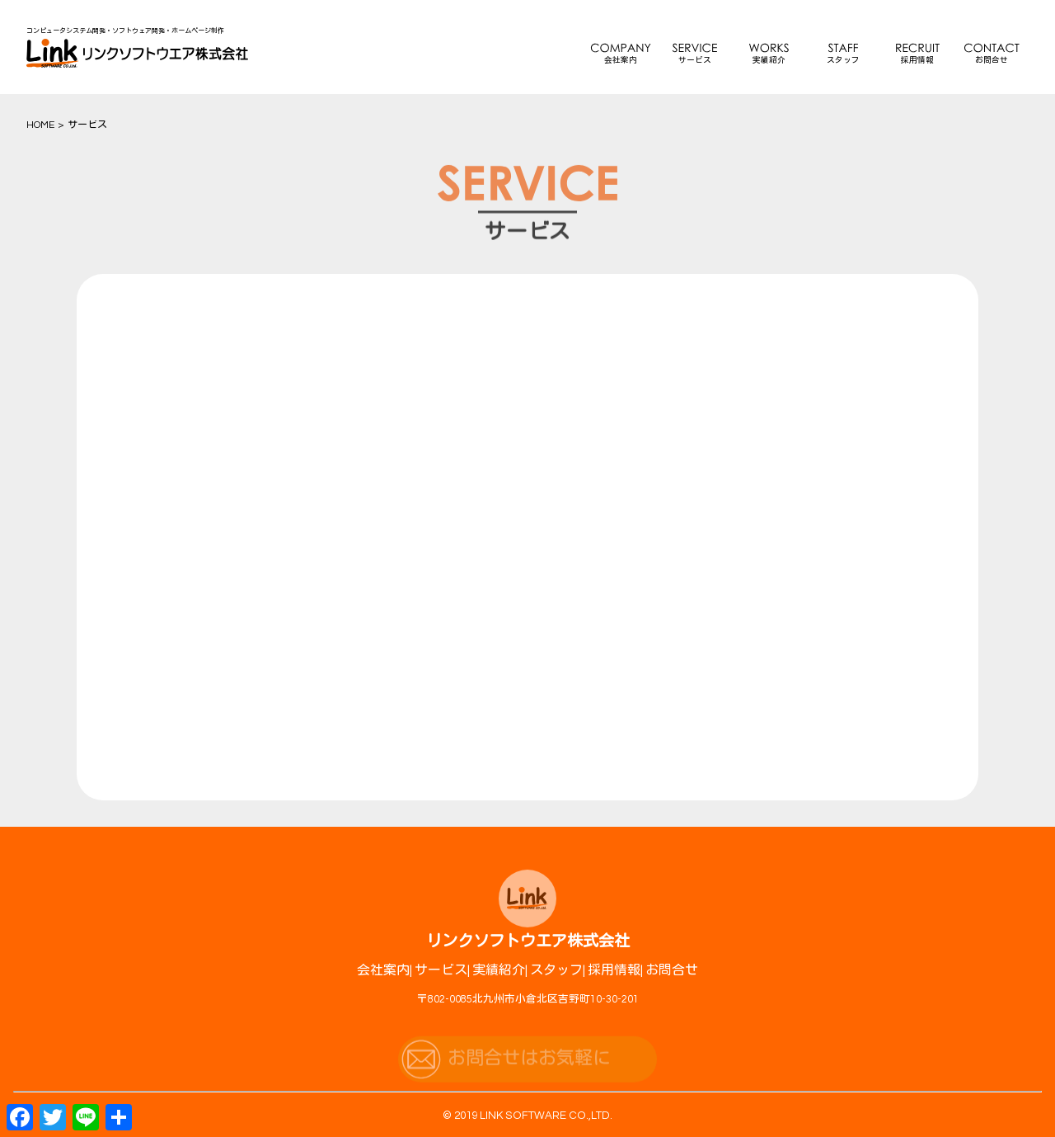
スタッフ (843, 60)
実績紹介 (769, 60)
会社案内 (620, 60)
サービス (694, 60)
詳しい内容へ (302, 919)
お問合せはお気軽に (529, 1069)
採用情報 (917, 60)
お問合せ (991, 60)
